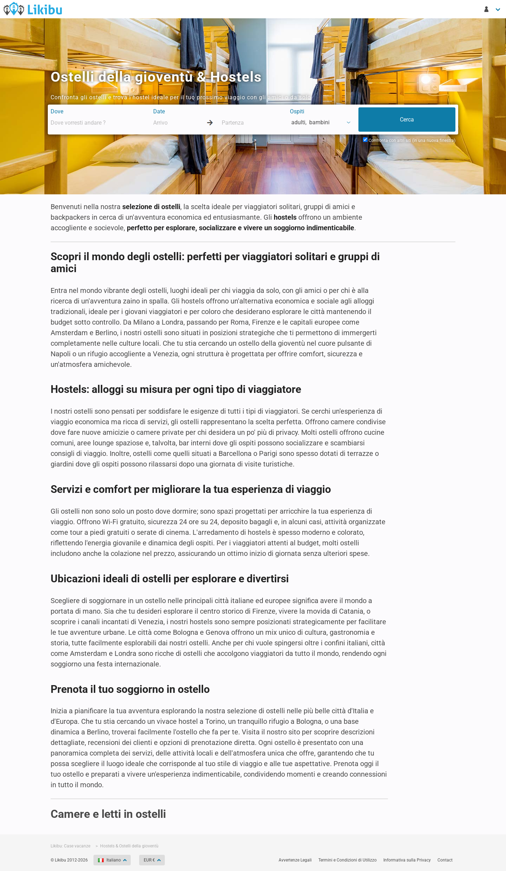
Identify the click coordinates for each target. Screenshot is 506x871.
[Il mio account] (492, 9)
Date (159, 111)
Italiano (110, 860)
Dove (57, 111)
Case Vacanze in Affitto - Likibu (33, 8)
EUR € (150, 860)
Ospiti (297, 111)
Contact (445, 860)
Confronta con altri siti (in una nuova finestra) (409, 140)
